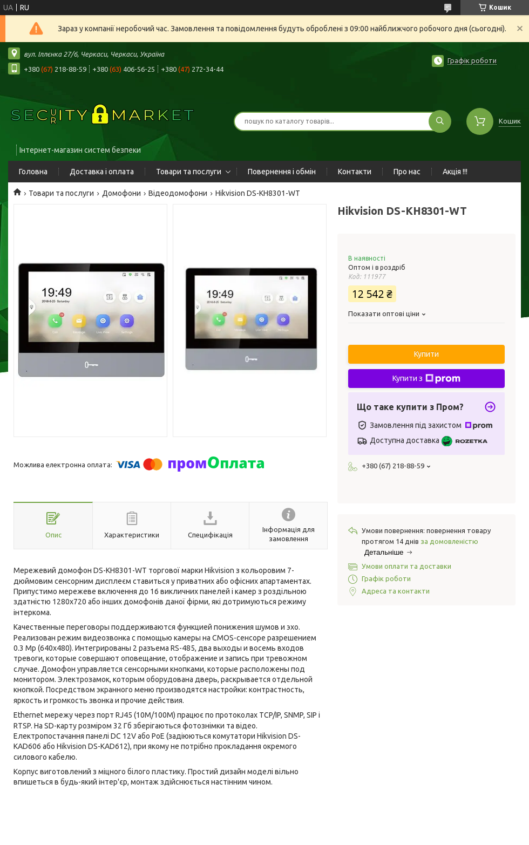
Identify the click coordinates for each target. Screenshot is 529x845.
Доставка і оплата (102, 171)
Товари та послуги (188, 171)
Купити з (426, 379)
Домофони (121, 193)
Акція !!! (455, 171)
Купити (426, 354)
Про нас (407, 171)
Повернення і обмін (282, 171)
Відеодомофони (177, 193)
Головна (33, 171)
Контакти (354, 171)
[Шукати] (440, 121)
